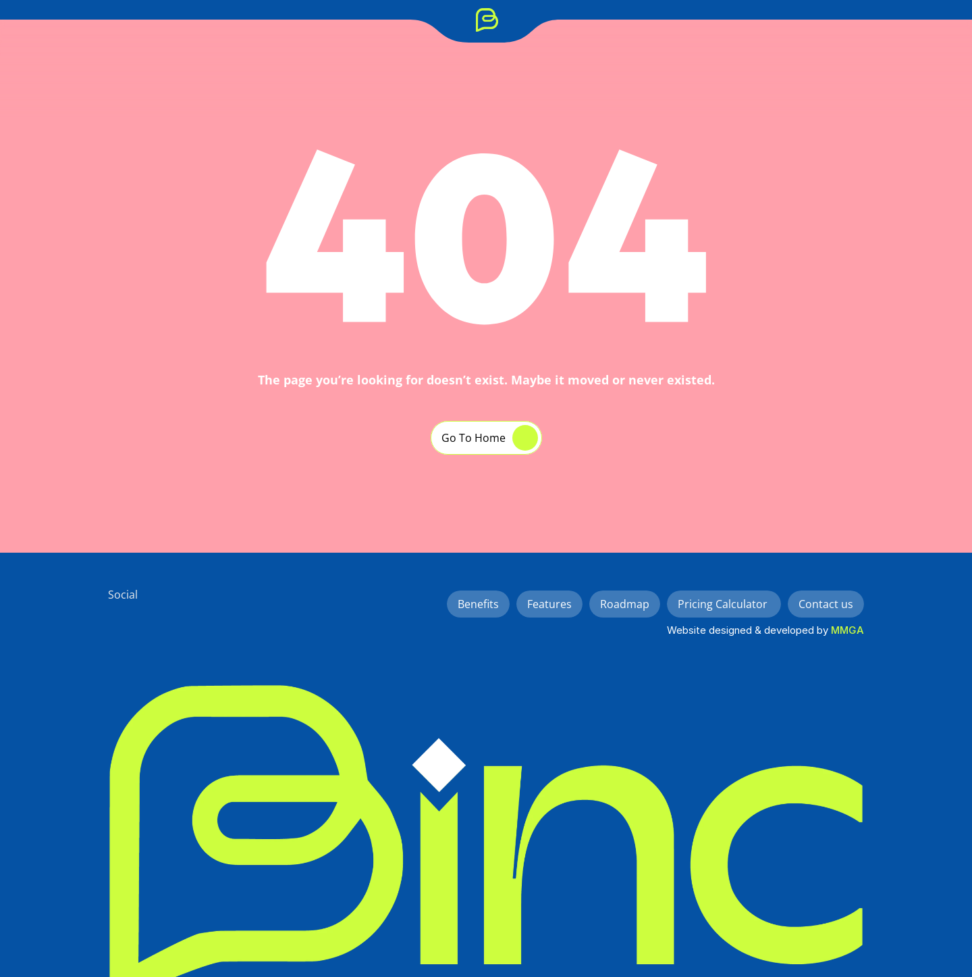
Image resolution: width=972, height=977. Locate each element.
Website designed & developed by (749, 630)
